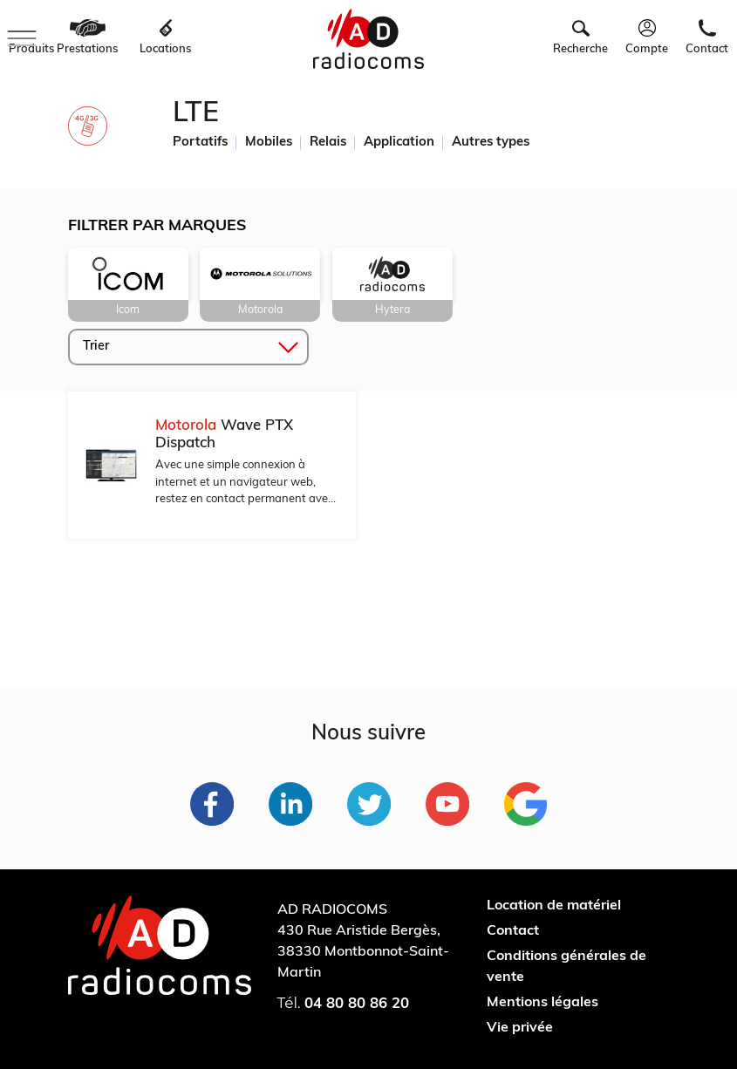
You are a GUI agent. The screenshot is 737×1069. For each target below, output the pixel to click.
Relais (328, 142)
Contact (513, 931)
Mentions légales (542, 1003)
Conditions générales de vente (566, 967)
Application (399, 142)
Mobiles (268, 142)
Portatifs (200, 142)
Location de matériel (554, 906)
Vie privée (520, 1028)
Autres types (490, 142)
